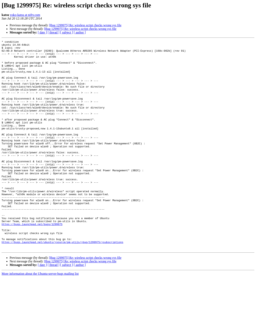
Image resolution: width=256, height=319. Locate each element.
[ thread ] (53, 32)
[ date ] (42, 32)
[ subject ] (66, 32)
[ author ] (80, 32)
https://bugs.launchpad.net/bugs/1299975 (32, 261)
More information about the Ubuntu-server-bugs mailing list (40, 315)
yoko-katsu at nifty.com (25, 15)
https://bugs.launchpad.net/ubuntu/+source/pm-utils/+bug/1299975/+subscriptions (62, 283)
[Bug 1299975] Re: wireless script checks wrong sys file (85, 25)
